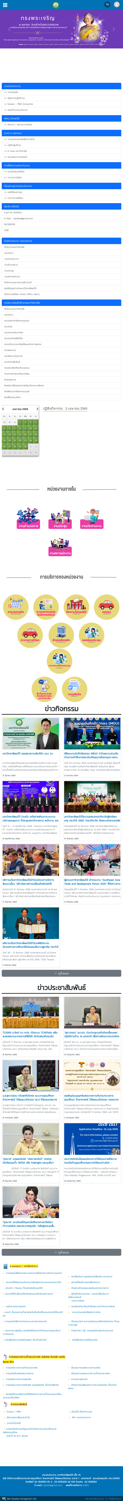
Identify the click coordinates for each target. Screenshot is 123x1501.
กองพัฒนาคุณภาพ (13, 356)
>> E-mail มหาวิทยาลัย (15, 151)
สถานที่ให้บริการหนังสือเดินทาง (86, 1282)
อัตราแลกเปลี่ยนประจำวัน (18, 1417)
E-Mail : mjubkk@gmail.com (18, 218)
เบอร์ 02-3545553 (13, 212)
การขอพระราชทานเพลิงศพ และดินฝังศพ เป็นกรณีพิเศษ (32, 1385)
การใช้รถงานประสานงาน (17, 165)
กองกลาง (8, 253)
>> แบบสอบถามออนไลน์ (15, 157)
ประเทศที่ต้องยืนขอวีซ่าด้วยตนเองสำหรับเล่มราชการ (29, 1293)
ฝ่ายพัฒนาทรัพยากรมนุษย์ (16, 391)
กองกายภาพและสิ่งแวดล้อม (17, 373)
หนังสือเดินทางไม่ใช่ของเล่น (85, 1339)
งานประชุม (9, 270)
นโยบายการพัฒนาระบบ (94, 1498)
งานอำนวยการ (11, 264)
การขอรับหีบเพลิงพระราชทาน (19, 1373)
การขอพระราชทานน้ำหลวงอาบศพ (21, 1367)
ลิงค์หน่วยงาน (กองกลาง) (18, 241)
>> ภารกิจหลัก (11, 92)
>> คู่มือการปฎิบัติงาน (14, 98)
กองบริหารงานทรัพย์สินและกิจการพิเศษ (22, 344)
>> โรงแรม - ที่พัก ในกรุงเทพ (18, 104)
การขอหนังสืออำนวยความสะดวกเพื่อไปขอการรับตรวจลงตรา (34, 1273)
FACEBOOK (9, 224)
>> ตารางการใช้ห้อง (13, 198)
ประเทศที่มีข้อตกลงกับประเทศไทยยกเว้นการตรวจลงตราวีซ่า (34, 1282)
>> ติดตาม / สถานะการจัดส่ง (18, 124)
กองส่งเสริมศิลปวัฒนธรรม (17, 367)
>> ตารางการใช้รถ (13, 177)
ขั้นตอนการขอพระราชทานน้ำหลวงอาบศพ (90, 1373)
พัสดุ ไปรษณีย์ (11, 118)
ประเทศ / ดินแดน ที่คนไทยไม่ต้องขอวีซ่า (24, 1288)
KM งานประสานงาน (81, 1417)
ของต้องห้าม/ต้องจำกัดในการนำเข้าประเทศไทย (94, 1306)
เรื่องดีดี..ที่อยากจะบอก (82, 1411)
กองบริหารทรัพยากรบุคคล (16, 320)
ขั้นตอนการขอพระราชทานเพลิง (85, 1367)
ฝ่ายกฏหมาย (10, 379)
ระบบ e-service (12, 133)
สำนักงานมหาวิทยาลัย (14, 247)
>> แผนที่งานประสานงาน (16, 110)
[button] (9, 29)
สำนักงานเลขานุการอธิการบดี (18, 282)
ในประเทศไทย (76, 1300)
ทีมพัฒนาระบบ (115, 1498)
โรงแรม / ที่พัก (14, 1411)
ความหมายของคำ (79, 1379)
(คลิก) (86, 1485)
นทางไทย (96, 1312)
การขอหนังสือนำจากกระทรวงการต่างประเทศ (26, 1321)
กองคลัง (8, 326)
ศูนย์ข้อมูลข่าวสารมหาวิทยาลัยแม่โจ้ (20, 288)
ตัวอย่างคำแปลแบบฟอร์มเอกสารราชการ (90, 1288)
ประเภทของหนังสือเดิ (81, 1312)
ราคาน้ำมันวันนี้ (14, 1423)
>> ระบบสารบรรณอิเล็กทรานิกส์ (19, 139)
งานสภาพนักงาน (12, 276)
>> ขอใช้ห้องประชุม (13, 192)
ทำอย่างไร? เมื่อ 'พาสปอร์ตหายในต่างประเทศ (92, 1330)
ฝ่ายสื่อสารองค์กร (12, 397)
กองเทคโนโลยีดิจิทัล (13, 338)
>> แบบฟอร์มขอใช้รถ (14, 171)
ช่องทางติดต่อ (11, 206)
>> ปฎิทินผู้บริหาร (12, 145)
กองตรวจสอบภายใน (13, 332)
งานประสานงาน (12, 86)
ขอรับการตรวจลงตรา (16, 1306)
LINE (6, 230)
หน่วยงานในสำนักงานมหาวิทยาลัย (22, 303)
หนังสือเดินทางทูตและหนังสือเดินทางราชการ (91, 1276)
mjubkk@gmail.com (52, 1485)
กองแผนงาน (10, 350)
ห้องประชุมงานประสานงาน (18, 186)
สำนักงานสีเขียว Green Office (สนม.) (22, 294)
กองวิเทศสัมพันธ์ (12, 362)
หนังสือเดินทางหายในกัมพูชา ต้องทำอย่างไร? (26, 1339)
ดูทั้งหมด (61, 973)
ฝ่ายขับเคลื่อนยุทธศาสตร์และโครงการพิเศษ (24, 385)
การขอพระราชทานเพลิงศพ (18, 1379)
